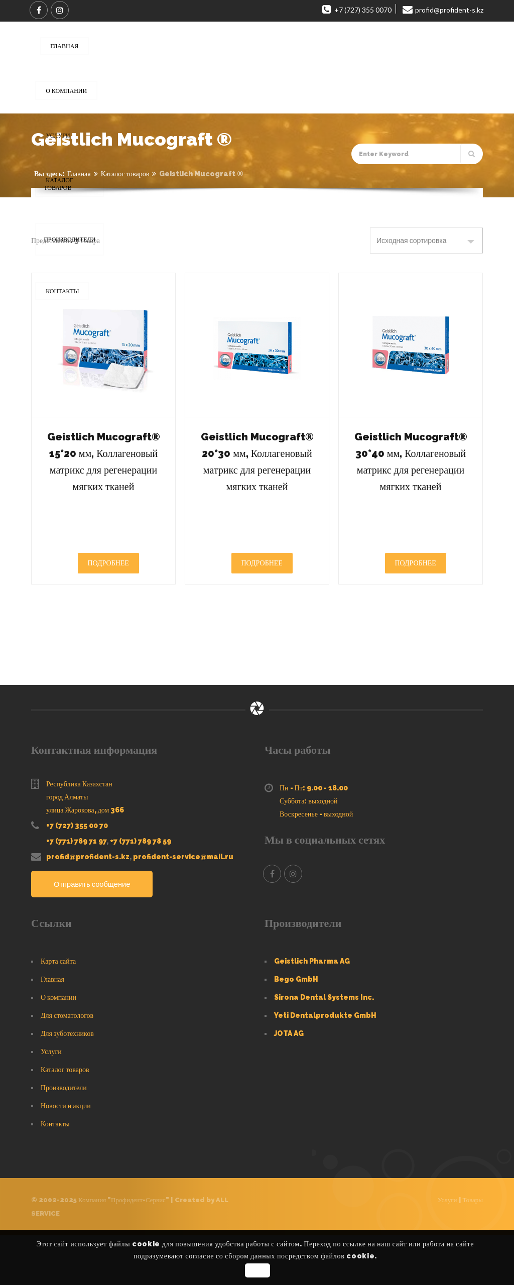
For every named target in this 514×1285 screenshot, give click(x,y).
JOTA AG (289, 1083)
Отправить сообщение (96, 934)
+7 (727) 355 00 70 (77, 875)
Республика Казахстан (79, 834)
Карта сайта (58, 1011)
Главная (79, 174)
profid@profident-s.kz (88, 906)
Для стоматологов (67, 1065)
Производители (64, 1137)
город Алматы (67, 847)
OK (258, 1270)
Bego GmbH (296, 1029)
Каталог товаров (125, 174)
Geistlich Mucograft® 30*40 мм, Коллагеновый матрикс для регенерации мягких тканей (410, 485)
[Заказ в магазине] (426, 240)
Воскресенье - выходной (316, 864)
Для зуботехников (67, 1083)
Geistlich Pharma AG (312, 1011)
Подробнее (108, 613)
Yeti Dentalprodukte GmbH (325, 1065)
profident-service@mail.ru (183, 906)
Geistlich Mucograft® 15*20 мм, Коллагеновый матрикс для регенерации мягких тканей (103, 485)
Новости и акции (66, 1155)
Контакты (55, 1174)
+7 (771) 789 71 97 (76, 891)
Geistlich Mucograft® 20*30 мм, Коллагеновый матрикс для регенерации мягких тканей (257, 485)
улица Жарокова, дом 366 (85, 860)
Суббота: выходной (309, 851)
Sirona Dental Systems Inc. (324, 1047)
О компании (58, 1047)
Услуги (51, 1101)
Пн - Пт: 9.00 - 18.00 (314, 838)
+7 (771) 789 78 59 (140, 891)
